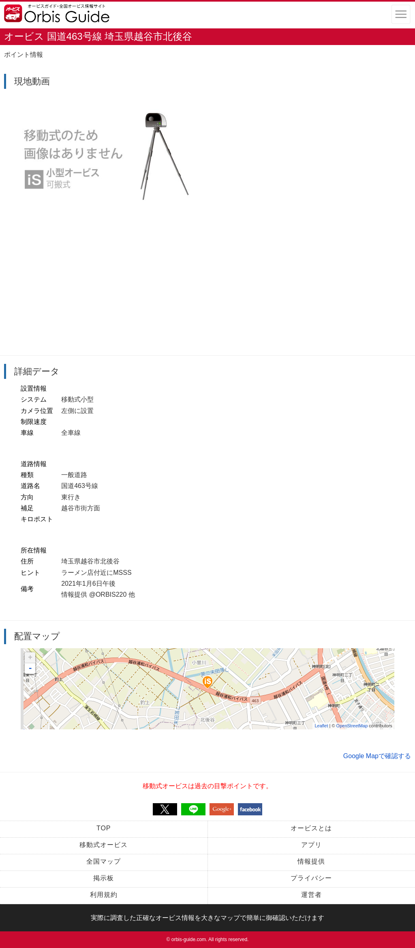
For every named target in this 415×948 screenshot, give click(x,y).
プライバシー (311, 878)
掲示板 (103, 878)
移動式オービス (103, 844)
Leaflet (321, 725)
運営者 (311, 894)
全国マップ (103, 861)
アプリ (311, 844)
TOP (103, 828)
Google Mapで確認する (377, 755)
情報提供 (311, 861)
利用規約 (104, 894)
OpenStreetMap (352, 725)
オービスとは (311, 828)
